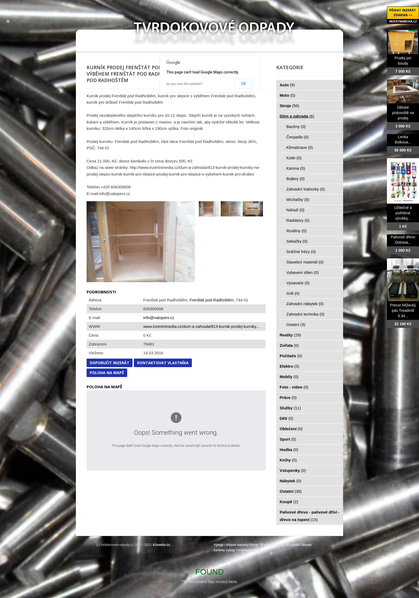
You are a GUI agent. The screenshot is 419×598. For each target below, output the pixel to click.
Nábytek (290, 481)
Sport (288, 439)
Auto (287, 85)
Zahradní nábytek (305, 303)
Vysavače (298, 283)
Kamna (295, 168)
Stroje (289, 105)
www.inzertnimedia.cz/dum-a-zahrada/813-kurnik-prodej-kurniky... (201, 326)
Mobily (289, 376)
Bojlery (295, 178)
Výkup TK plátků (261, 545)
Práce (288, 397)
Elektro (289, 366)
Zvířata (289, 345)
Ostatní (295, 324)
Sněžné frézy (301, 251)
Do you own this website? (184, 84)
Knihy (288, 460)
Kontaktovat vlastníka (163, 362)
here (233, 581)
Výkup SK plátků (287, 545)
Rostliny (296, 230)
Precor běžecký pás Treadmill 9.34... (403, 310)
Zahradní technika (305, 314)
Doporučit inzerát (109, 362)
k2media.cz (161, 545)
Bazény (296, 126)
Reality (290, 335)
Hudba (289, 449)
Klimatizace (299, 147)
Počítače (291, 356)
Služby (290, 408)
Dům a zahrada (297, 116)
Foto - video (294, 387)
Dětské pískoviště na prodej (403, 112)
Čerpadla (297, 137)
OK (243, 83)
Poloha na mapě (107, 372)
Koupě (289, 501)
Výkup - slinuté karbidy (231, 545)
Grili (293, 293)
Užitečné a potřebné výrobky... (403, 212)
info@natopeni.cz (158, 317)
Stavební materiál (305, 262)
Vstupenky (293, 470)
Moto (287, 95)
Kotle (294, 158)
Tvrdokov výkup (248, 550)
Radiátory (298, 220)
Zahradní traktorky (305, 189)
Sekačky (297, 241)
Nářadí (295, 210)
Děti (286, 418)
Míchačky (297, 199)
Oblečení (291, 428)
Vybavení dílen (302, 272)
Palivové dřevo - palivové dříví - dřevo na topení (310, 516)
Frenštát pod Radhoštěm (211, 300)
